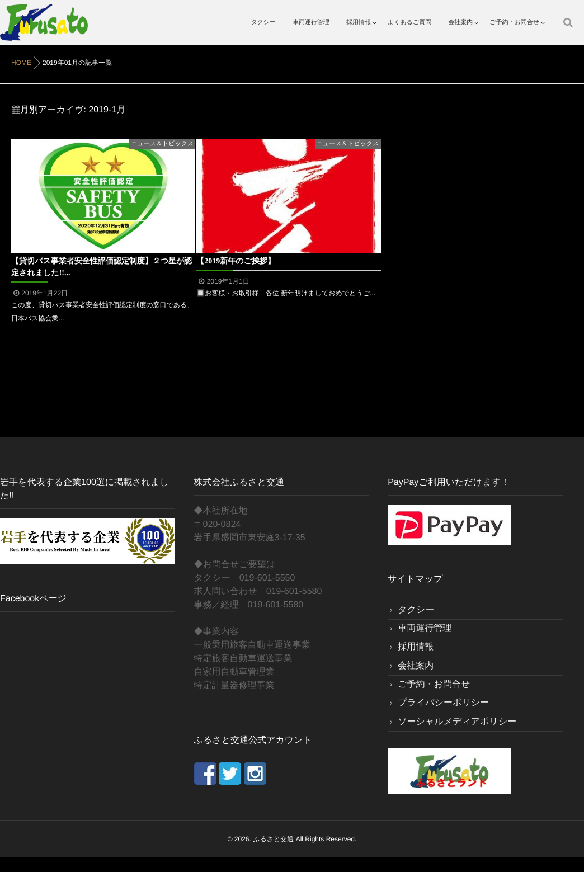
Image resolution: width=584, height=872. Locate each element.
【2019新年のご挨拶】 (235, 261)
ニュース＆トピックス (162, 143)
